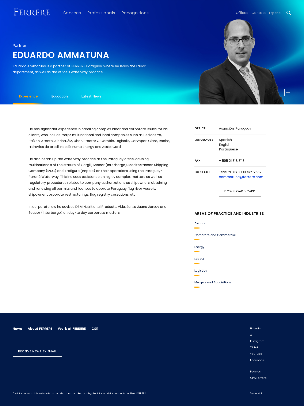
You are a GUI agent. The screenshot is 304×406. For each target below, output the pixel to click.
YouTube (256, 354)
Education (59, 96)
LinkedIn (255, 328)
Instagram (257, 341)
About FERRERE (41, 327)
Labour (199, 259)
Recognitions (127, 13)
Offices (244, 13)
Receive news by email (37, 350)
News (17, 327)
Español (275, 13)
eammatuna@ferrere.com (241, 177)
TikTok (254, 347)
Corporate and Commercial (215, 235)
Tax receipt (256, 393)
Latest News (91, 96)
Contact (259, 13)
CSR (99, 327)
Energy (199, 247)
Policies (255, 371)
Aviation (200, 223)
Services (70, 13)
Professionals (96, 13)
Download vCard (239, 191)
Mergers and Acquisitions (212, 282)
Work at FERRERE (75, 327)
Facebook (257, 360)
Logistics (200, 270)
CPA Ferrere (258, 378)
